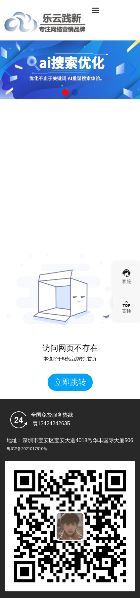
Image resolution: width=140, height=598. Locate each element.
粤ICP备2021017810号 (27, 449)
